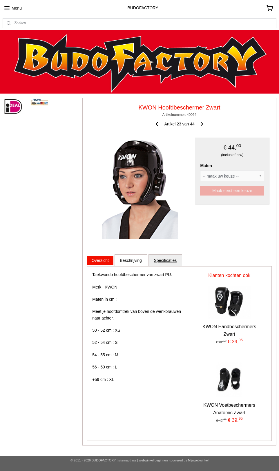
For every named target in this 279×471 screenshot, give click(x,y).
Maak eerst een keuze (232, 190)
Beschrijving (131, 260)
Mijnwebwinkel (198, 460)
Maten (206, 165)
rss (134, 460)
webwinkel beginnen (153, 460)
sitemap (124, 460)
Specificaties (165, 260)
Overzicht (100, 260)
